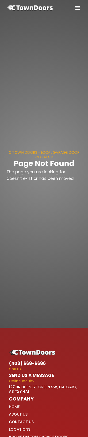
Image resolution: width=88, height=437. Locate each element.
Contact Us (21, 422)
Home (14, 406)
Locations (20, 429)
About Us (18, 414)
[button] (76, 8)
